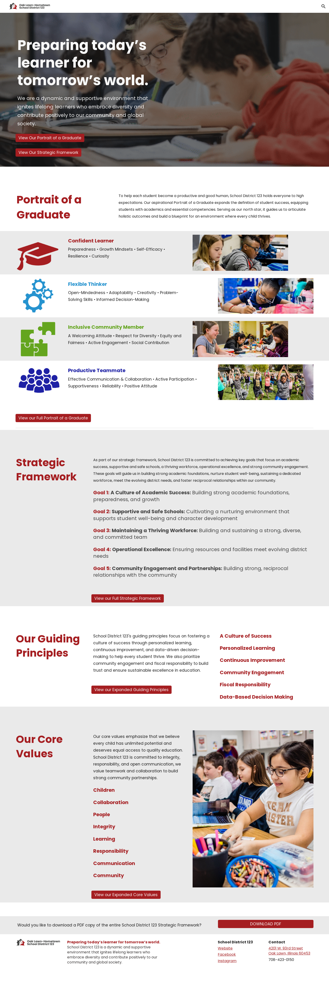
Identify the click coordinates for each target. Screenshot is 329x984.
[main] (89, 84)
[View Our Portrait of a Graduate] (50, 138)
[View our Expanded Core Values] (126, 895)
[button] (323, 6)
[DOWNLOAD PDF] (265, 924)
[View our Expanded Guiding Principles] (131, 690)
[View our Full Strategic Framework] (128, 598)
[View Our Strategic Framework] (48, 152)
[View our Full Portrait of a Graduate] (53, 418)
